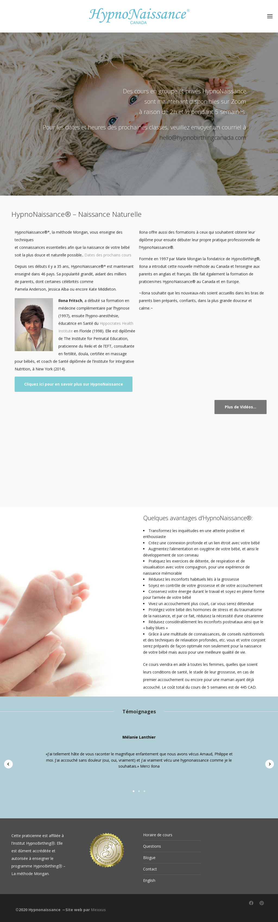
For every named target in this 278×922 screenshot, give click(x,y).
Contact (150, 869)
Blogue (149, 857)
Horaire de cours (157, 834)
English (149, 880)
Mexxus (98, 909)
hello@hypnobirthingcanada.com (202, 137)
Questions (152, 846)
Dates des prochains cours (107, 254)
